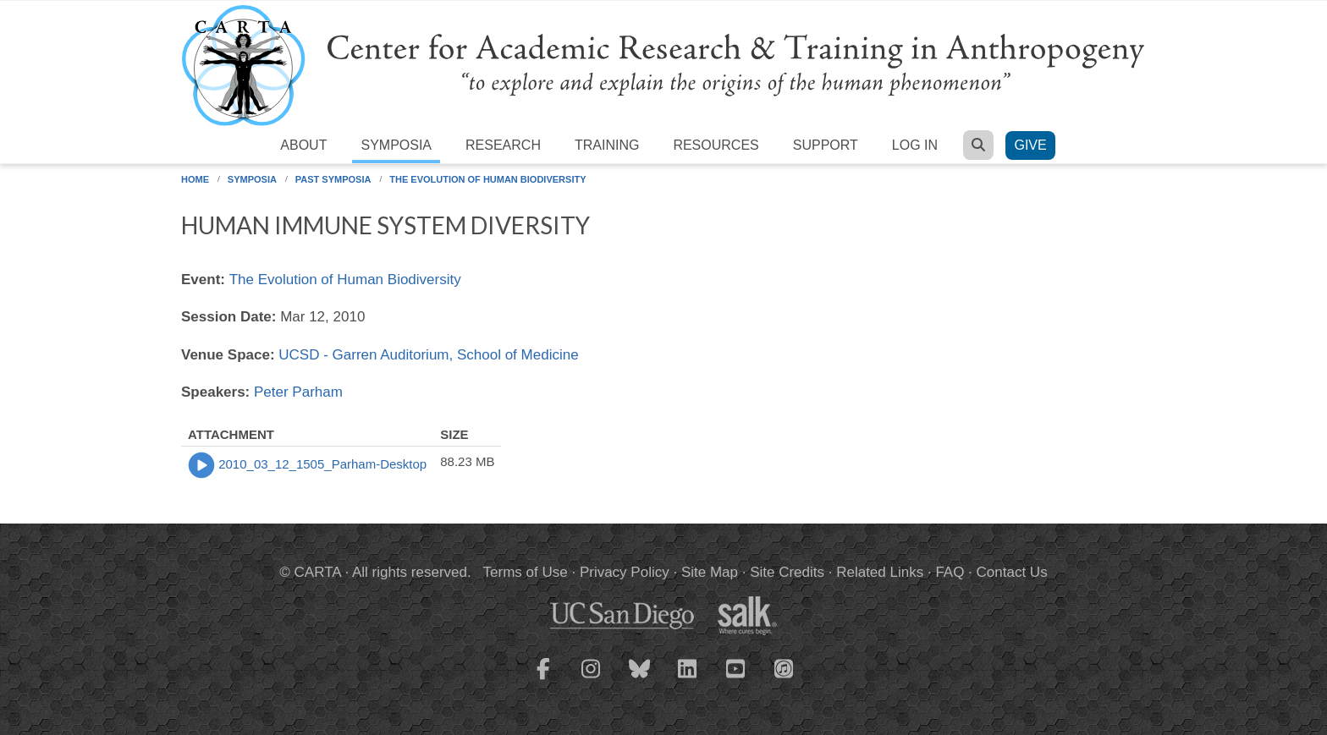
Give (1030, 145)
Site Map (709, 572)
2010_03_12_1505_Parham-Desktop (322, 464)
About (303, 145)
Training (607, 145)
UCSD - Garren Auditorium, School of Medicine (428, 355)
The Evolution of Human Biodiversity (487, 179)
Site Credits (787, 572)
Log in (915, 145)
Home (195, 179)
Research (503, 145)
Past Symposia (333, 179)
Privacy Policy (624, 572)
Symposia (396, 145)
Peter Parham (298, 392)
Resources (715, 145)
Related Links (879, 572)
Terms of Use (525, 572)
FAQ (949, 572)
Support (825, 145)
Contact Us (1012, 572)
